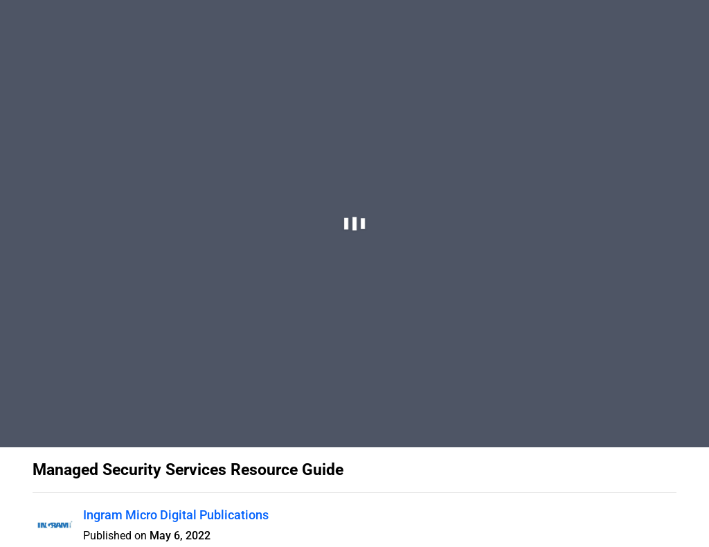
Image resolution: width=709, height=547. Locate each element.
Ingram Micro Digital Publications (176, 515)
